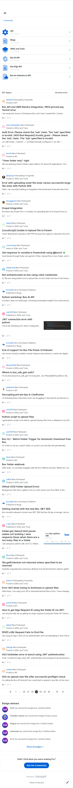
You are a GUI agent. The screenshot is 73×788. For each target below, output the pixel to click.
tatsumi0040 (11, 365)
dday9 (9, 223)
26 (49, 692)
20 (24, 692)
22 (32, 692)
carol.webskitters (13, 125)
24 (40, 692)
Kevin (8, 555)
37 (57, 692)
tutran (8, 457)
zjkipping (10, 176)
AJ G (12, 739)
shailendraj (10, 268)
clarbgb (9, 647)
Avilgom (13, 723)
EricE (12, 708)
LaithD (8, 479)
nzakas (9, 669)
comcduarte (11, 245)
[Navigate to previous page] (10, 691)
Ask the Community (37, 765)
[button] (4, 14)
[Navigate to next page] (62, 691)
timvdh (9, 153)
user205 (9, 312)
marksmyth (14, 731)
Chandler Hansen (17, 716)
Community (8, 20)
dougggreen (11, 201)
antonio (9, 580)
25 (45, 692)
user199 (9, 432)
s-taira (8, 524)
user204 (9, 603)
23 (36, 692)
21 (28, 692)
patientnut (10, 387)
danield (9, 100)
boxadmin (10, 290)
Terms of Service (36, 783)
